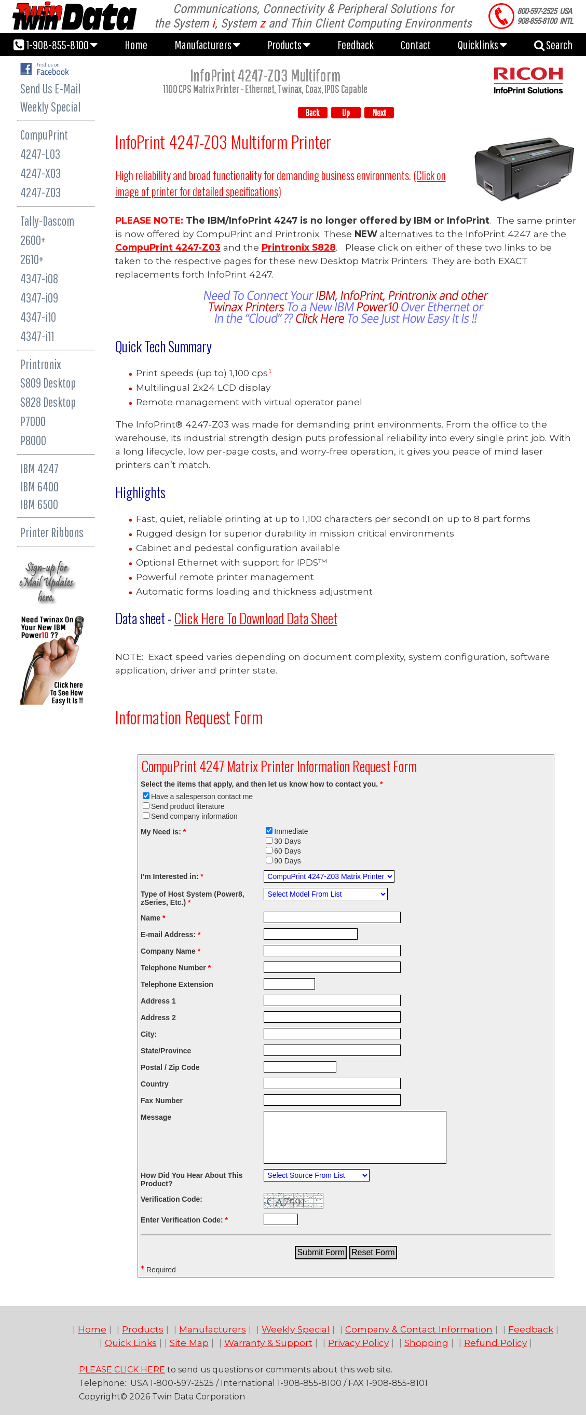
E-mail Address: (170, 934)
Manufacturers (207, 44)
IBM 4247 (39, 468)
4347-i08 (39, 278)
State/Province (166, 1051)
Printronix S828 (299, 247)
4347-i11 (37, 336)
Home (136, 44)
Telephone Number (176, 968)
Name (153, 918)
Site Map (189, 1342)
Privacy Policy (358, 1342)
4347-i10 (38, 316)
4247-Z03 (40, 192)
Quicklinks (482, 44)
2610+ (32, 259)
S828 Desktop (48, 401)
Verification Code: (171, 1199)
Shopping (426, 1342)
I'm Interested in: (172, 876)
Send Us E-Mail (50, 88)
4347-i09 (39, 297)
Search (553, 44)
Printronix (40, 364)
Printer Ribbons (52, 532)
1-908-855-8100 (55, 44)
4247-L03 (40, 153)
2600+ (33, 240)
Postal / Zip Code (170, 1067)
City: (149, 1034)
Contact (416, 44)
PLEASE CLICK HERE (122, 1370)
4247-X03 (40, 173)
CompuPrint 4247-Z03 (168, 247)
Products (288, 44)
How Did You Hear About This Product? (192, 1179)
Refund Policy (495, 1342)
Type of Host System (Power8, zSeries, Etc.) (192, 898)
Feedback (355, 44)
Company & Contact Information (419, 1329)
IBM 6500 (39, 504)
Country (155, 1084)
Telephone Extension (177, 984)
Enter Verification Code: (184, 1220)
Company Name (170, 951)
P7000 (33, 421)
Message (156, 1117)
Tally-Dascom (47, 220)
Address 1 (158, 1001)
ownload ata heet (255, 618)
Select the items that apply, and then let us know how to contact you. (262, 784)
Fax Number (162, 1100)
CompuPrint (44, 134)
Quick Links (131, 1342)
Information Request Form (189, 717)
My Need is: (163, 832)
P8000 (33, 440)
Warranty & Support (268, 1342)
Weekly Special (50, 106)
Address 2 (158, 1017)
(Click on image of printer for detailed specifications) (280, 183)
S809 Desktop (48, 382)
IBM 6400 (39, 486)
